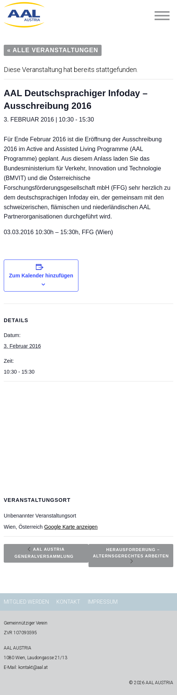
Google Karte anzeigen (70, 527)
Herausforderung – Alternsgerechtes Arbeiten (131, 552)
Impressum (103, 602)
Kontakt (68, 602)
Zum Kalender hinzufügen (41, 276)
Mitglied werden (26, 602)
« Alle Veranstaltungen (52, 50)
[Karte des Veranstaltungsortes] (88, 435)
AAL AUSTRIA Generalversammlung (44, 552)
